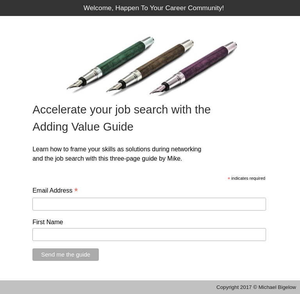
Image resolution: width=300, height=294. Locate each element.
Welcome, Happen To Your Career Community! (154, 8)
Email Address (55, 191)
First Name (47, 222)
